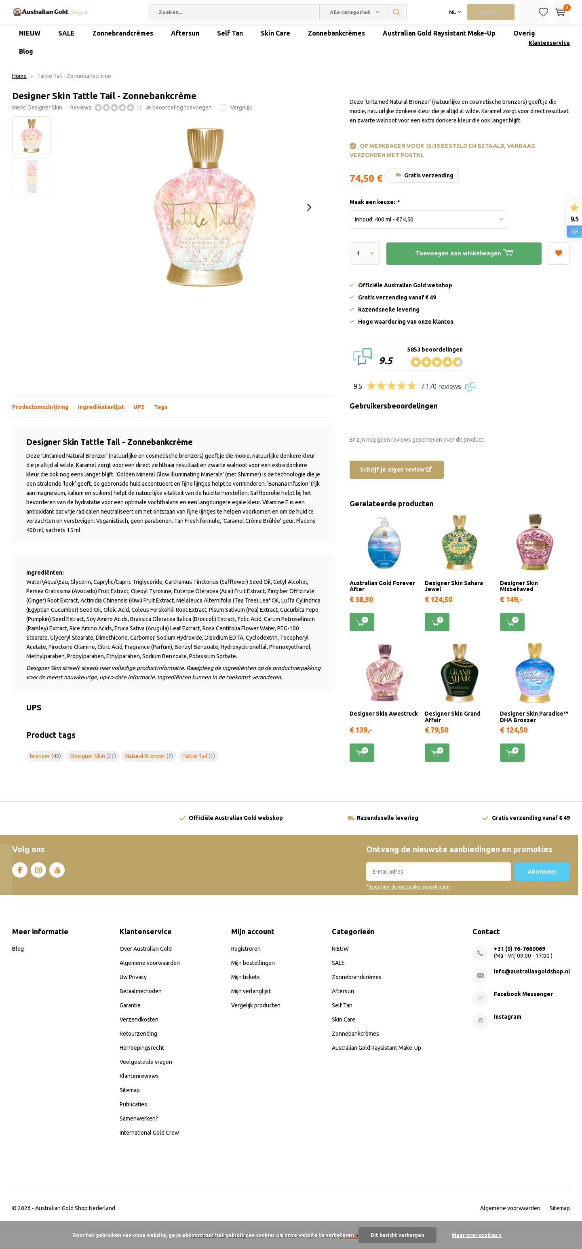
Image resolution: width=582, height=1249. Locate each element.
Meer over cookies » (477, 1235)
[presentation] (309, 213)
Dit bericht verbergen (397, 1235)
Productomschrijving (40, 413)
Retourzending (138, 1039)
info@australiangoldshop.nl (532, 977)
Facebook (19, 874)
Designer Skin (44, 113)
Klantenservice (549, 49)
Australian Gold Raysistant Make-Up (439, 39)
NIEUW (29, 39)
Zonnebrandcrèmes (123, 39)
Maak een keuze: (374, 208)
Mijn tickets (245, 983)
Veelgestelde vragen (146, 1068)
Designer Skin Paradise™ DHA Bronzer (534, 722)
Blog (26, 57)
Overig (524, 39)
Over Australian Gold (146, 955)
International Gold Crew (149, 1138)
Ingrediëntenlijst (101, 413)
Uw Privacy (133, 983)
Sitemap (130, 1096)
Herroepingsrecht (142, 1054)
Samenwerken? (139, 1124)
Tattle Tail (198, 762)
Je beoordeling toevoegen (178, 113)
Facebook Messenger (523, 1000)
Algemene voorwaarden (150, 969)
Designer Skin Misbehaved (519, 592)
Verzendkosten (139, 1025)
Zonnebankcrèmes (336, 39)
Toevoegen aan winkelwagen (362, 627)
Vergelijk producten (255, 1011)
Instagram (38, 874)
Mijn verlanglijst (251, 997)
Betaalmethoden (141, 997)
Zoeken (397, 12)
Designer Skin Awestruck (384, 719)
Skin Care (275, 39)
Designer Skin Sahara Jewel (454, 592)
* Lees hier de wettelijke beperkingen (408, 892)
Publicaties (133, 1110)
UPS (139, 413)
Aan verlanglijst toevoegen (558, 256)
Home (19, 82)
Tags (160, 413)
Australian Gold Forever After (382, 592)
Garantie (130, 1011)
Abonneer (542, 877)
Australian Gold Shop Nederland (75, 1214)
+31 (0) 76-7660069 (519, 955)
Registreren (246, 955)
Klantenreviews (139, 1082)
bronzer (45, 762)
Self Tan (230, 39)
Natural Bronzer (149, 762)
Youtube (57, 874)
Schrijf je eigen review (396, 475)
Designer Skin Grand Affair (453, 722)
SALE (66, 39)
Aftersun (185, 39)
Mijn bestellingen (253, 969)
